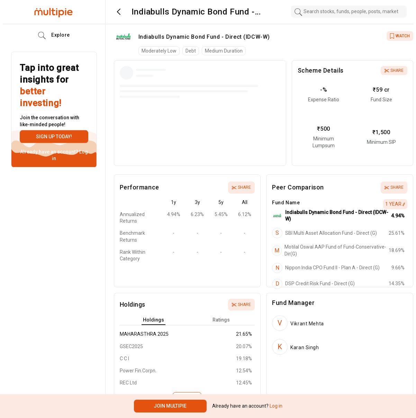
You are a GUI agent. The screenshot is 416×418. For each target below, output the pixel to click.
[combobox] (349, 12)
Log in (275, 406)
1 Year (395, 204)
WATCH (400, 36)
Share (394, 70)
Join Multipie (170, 406)
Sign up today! (54, 136)
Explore (54, 35)
